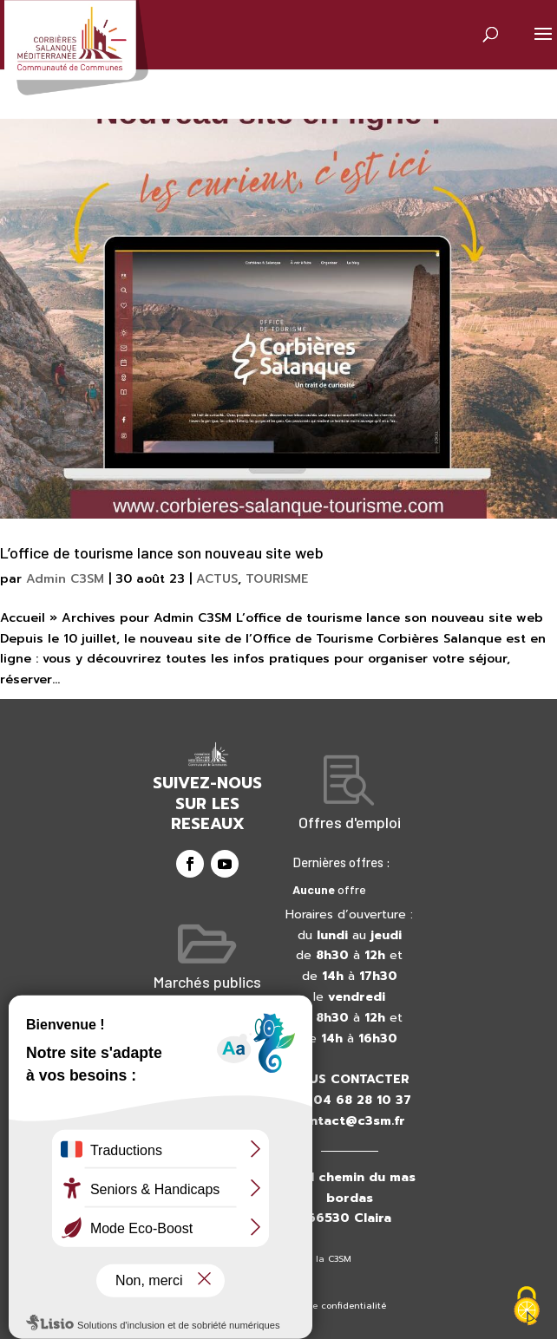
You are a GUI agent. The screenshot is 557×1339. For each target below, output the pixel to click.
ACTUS (217, 579)
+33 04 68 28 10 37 (349, 1100)
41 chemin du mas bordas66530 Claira (358, 1198)
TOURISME (277, 579)
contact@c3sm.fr (349, 1121)
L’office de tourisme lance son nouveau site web (162, 552)
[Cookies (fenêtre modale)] (526, 1308)
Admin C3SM (65, 579)
